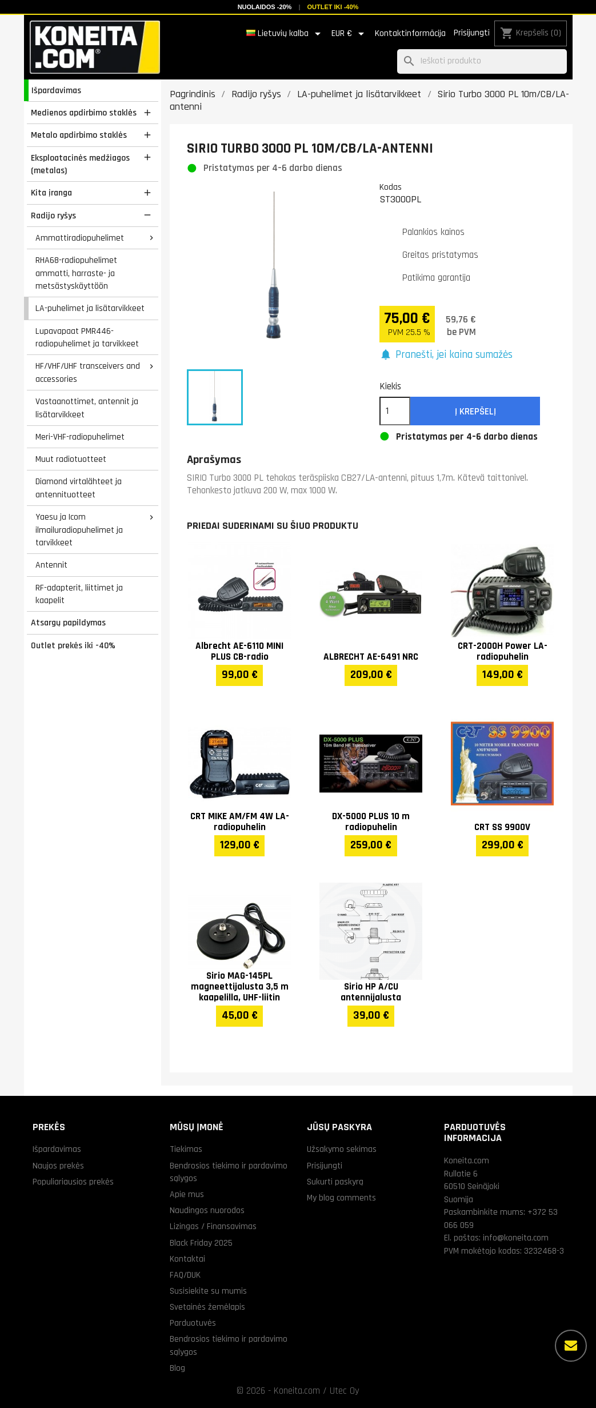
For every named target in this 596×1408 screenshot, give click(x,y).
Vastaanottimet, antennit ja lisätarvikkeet (86, 408)
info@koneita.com (516, 1237)
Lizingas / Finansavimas (213, 1226)
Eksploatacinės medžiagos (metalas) (80, 164)
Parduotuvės (193, 1323)
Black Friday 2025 (201, 1243)
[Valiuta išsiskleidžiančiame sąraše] (349, 34)
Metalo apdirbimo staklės (79, 135)
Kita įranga (51, 192)
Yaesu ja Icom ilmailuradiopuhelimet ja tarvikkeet (79, 529)
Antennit (51, 565)
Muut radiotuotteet (70, 459)
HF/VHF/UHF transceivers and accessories (87, 372)
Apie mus (187, 1194)
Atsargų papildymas (68, 622)
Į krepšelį (475, 411)
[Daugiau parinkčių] (571, 1346)
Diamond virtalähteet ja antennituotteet (78, 488)
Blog (177, 1368)
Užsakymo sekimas (342, 1149)
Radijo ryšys (53, 215)
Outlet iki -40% (332, 6)
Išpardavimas (56, 90)
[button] (446, 355)
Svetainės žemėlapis (207, 1307)
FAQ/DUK (185, 1275)
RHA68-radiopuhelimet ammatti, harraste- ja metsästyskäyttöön (76, 273)
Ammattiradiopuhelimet (79, 238)
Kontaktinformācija (410, 33)
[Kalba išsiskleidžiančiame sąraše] (285, 34)
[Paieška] (482, 61)
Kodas (390, 187)
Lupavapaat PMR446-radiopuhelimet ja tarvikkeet (87, 337)
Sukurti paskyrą (335, 1181)
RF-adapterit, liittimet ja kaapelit (79, 594)
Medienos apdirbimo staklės (84, 112)
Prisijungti (472, 33)
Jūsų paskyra (339, 1127)
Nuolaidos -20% (265, 6)
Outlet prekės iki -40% (73, 645)
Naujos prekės (58, 1165)
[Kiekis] (394, 411)
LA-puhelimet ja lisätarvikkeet (90, 308)
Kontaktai (187, 1259)
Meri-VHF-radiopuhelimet (80, 436)
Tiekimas (186, 1149)
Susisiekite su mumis (208, 1291)
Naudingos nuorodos (207, 1210)
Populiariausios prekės (73, 1181)
